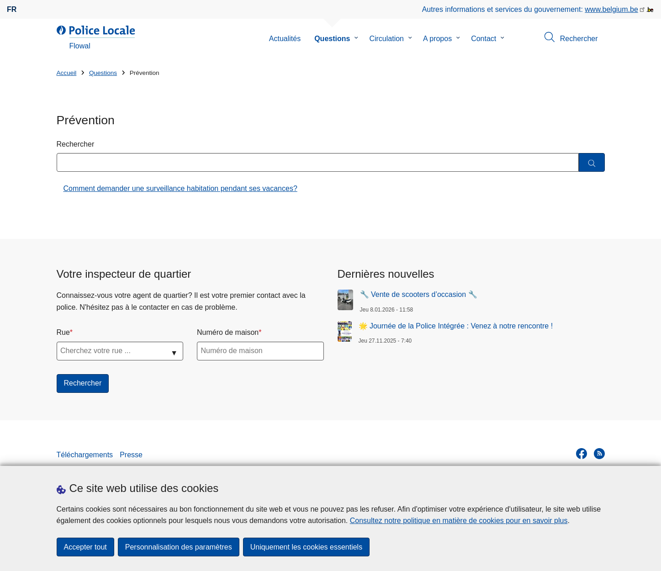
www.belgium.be (611, 9)
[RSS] (599, 453)
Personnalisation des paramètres (178, 547)
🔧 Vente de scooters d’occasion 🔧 (418, 294)
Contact (483, 38)
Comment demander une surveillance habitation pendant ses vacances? (180, 188)
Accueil (67, 72)
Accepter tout (85, 547)
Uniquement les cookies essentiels (306, 547)
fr (11, 9)
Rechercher (76, 144)
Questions (332, 38)
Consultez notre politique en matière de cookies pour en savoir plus (459, 520)
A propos (437, 38)
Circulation (386, 38)
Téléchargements (85, 455)
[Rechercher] (592, 162)
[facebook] (581, 453)
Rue (63, 332)
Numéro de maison (228, 332)
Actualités (285, 38)
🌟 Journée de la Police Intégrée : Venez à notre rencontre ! (456, 326)
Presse (131, 455)
